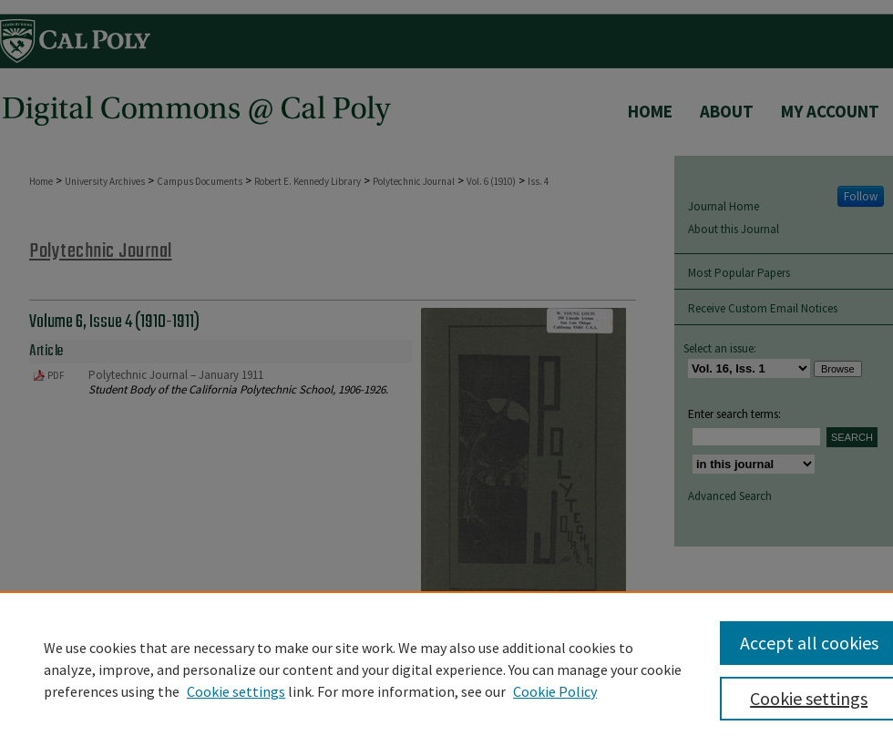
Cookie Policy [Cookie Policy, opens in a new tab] (555, 691)
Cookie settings (236, 691)
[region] (446, 668)
